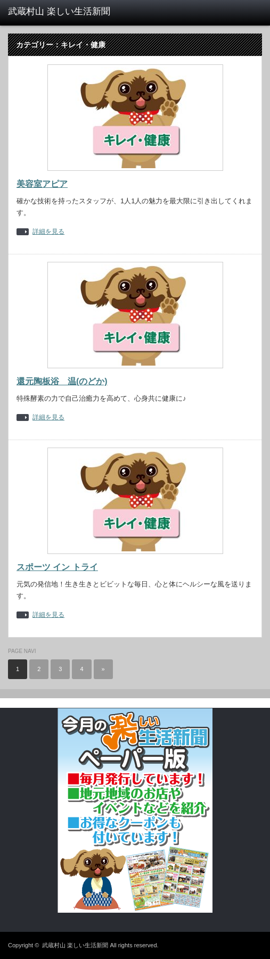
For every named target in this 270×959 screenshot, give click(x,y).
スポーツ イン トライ (57, 567)
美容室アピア (42, 183)
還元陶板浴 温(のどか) (62, 381)
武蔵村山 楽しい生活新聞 (75, 945)
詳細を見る (48, 231)
